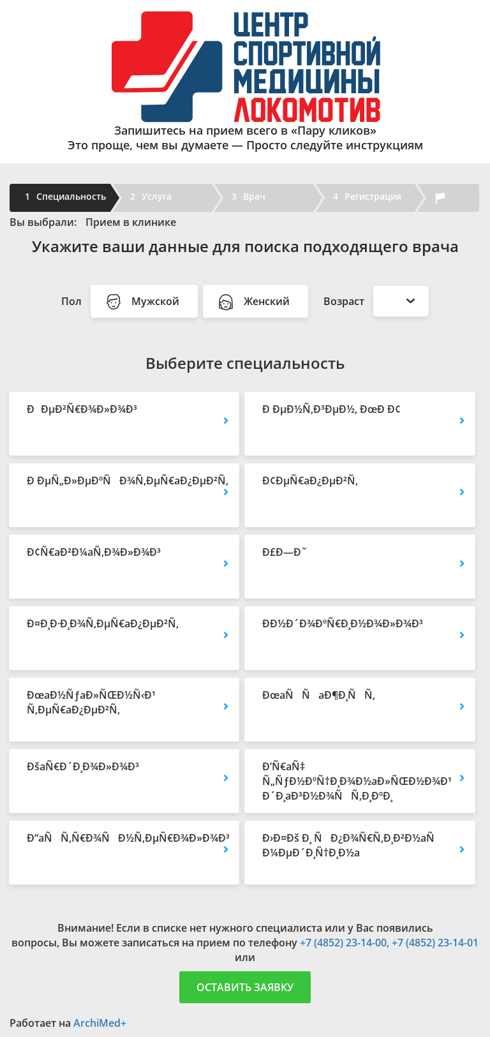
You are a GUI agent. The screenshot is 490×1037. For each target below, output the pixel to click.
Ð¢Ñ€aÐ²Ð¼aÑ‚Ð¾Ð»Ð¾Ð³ (94, 552)
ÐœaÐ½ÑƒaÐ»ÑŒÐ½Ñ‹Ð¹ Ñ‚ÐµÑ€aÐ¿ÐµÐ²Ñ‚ (91, 702)
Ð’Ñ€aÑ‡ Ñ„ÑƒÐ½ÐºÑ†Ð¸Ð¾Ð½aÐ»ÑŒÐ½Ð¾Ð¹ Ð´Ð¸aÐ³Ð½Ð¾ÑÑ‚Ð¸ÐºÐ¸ (357, 781)
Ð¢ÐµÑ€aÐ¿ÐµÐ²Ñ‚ (310, 481)
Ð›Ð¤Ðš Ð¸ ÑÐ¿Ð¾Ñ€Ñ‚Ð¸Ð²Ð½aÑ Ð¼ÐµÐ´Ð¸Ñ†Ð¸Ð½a (352, 845)
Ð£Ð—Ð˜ (285, 552)
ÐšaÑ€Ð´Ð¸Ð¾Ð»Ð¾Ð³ (83, 766)
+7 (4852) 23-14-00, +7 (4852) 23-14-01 (389, 943)
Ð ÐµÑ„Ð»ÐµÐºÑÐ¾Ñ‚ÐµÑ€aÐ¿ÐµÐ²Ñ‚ (124, 481)
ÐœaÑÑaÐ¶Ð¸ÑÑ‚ (318, 695)
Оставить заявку (245, 987)
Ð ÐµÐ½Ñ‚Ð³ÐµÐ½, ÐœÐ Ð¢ (331, 409)
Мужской (144, 302)
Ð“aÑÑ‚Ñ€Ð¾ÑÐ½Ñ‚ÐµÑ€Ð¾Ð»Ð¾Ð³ (124, 838)
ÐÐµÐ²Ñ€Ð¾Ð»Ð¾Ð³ (82, 409)
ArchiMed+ (99, 1023)
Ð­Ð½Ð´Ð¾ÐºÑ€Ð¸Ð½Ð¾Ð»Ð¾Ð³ (342, 623)
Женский (255, 302)
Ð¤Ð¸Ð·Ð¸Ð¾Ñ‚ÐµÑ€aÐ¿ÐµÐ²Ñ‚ (103, 623)
